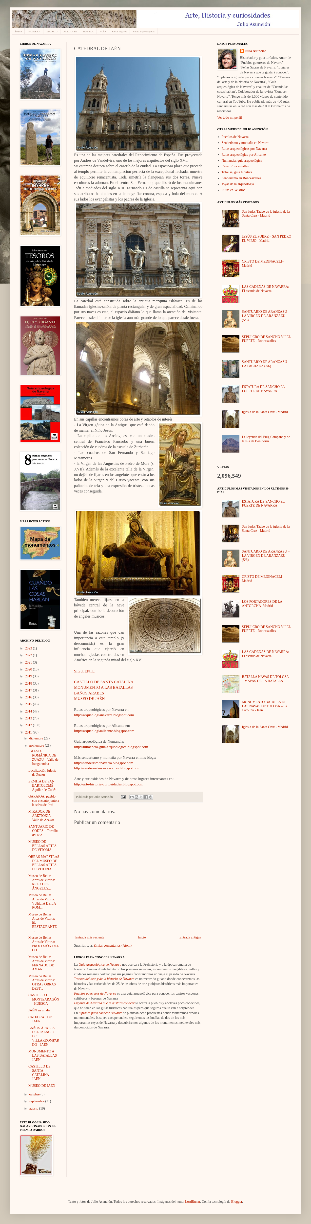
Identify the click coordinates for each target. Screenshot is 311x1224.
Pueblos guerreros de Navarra (95, 993)
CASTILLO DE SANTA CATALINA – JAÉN (40, 1073)
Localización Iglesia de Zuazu (42, 773)
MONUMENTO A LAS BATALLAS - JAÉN (43, 1055)
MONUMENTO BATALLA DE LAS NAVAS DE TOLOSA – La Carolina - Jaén (264, 706)
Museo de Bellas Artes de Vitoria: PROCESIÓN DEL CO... (43, 944)
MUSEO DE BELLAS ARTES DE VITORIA (42, 846)
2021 (29, 662)
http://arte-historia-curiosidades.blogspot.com (109, 784)
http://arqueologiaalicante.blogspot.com (104, 731)
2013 (29, 718)
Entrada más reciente (89, 937)
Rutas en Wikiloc (233, 190)
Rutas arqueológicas (144, 31)
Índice (18, 31)
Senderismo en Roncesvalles (241, 178)
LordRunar (192, 1201)
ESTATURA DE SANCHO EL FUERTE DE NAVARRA (263, 389)
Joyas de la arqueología (238, 184)
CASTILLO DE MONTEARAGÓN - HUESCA (43, 999)
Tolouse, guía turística (237, 172)
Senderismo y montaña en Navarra (246, 143)
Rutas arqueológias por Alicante (244, 154)
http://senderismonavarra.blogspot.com (103, 763)
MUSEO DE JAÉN (89, 698)
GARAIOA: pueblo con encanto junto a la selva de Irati (43, 801)
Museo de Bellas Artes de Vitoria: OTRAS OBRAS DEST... (42, 982)
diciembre (36, 738)
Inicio (142, 937)
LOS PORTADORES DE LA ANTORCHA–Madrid (262, 604)
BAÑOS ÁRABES (89, 693)
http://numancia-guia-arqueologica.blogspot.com (111, 747)
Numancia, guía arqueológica (242, 160)
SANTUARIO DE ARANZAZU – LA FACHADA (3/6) (266, 364)
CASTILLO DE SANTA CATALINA (104, 682)
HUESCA (88, 31)
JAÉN (103, 31)
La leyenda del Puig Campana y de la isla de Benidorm (266, 439)
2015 (29, 704)
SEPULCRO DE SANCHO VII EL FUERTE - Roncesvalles (266, 339)
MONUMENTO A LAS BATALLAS (103, 687)
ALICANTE (70, 31)
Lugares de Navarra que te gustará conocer (104, 1003)
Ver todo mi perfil (229, 117)
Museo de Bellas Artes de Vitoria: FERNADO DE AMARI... (41, 963)
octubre (34, 1094)
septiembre (37, 1101)
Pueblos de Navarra (235, 137)
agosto (34, 1108)
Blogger (236, 1201)
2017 (29, 690)
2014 (29, 711)
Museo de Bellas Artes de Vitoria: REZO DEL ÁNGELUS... (41, 882)
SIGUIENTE (84, 671)
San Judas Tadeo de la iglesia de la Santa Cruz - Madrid (266, 214)
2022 (29, 655)
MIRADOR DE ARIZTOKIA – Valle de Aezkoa (41, 816)
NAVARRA (34, 31)
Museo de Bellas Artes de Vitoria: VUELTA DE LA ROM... (42, 901)
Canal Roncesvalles (235, 166)
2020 (29, 669)
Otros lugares (119, 31)
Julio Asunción (256, 51)
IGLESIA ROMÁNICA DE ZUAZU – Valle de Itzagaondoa (43, 757)
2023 (29, 648)
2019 (29, 676)
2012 (29, 725)
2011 (29, 732)
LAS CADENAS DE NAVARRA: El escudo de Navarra (265, 289)
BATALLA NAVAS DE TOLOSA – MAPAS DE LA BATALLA (265, 679)
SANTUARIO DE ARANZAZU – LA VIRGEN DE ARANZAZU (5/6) (266, 316)
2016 (29, 697)
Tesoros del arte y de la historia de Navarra (104, 979)
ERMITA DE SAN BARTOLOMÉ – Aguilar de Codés (42, 785)
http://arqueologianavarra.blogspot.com (104, 715)
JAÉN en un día (39, 1010)
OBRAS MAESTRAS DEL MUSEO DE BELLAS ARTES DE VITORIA (43, 863)
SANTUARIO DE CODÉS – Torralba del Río (43, 831)
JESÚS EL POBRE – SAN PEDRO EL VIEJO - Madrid (266, 239)
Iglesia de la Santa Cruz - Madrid (265, 412)
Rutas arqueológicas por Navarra (244, 149)
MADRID (52, 31)
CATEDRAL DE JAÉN (40, 1019)
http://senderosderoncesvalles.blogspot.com (107, 768)
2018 (29, 683)
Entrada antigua (190, 937)
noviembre (37, 745)
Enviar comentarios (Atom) (113, 945)
